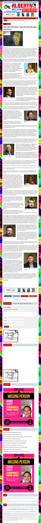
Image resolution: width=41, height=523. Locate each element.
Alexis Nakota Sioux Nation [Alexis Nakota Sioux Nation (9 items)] (22, 507)
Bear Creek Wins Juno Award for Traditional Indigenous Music (11, 438)
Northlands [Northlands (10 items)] (18, 517)
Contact (15, 0)
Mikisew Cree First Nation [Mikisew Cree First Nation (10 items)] (19, 515)
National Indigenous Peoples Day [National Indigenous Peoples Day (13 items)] (32, 515)
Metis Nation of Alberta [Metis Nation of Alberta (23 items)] (11, 515)
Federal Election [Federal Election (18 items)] (6, 514)
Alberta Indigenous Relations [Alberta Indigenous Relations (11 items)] (15, 507)
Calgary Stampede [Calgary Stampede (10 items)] (9, 511)
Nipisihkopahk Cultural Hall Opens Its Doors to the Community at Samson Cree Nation (15, 440)
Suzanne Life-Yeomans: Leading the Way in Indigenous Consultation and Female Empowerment (16, 451)
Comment (5, 310)
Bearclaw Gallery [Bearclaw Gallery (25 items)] (29, 509)
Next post (24, 299)
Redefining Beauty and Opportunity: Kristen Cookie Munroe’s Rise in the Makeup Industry (15, 447)
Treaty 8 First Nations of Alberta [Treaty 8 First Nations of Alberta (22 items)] (17, 519)
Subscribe (8, 0)
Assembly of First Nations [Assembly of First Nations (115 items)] (18, 509)
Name (5, 317)
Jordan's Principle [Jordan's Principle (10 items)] (32, 514)
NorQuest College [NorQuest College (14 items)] (6, 517)
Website (5, 323)
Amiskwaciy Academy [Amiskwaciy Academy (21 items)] (33, 507)
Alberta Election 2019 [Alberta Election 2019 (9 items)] (9, 507)
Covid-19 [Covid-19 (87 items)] (33, 511)
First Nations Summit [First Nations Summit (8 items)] (11, 514)
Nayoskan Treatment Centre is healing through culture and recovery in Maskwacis (14, 442)
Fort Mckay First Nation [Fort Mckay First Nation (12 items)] (16, 514)
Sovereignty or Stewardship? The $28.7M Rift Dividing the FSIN (12, 432)
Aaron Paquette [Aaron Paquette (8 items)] (5, 507)
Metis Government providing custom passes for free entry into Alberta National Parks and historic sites (17, 436)
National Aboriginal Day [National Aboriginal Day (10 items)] (24, 515)
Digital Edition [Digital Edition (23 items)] (6, 512)
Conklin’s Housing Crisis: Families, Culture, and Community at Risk (12, 449)
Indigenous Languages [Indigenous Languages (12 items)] (26, 514)
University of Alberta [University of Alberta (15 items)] (14, 520)
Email (5, 320)
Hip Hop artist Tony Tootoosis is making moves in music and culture (12, 445)
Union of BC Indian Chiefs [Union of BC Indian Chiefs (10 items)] (7, 520)
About (4, 0)
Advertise (12, 0)
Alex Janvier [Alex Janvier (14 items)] (27, 507)
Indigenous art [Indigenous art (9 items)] (21, 514)
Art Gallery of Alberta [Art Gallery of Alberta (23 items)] (7, 509)
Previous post (17, 299)
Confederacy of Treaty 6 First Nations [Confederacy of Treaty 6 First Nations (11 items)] (16, 511)
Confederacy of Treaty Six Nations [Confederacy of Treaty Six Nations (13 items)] (26, 511)
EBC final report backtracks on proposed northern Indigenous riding (12, 434)
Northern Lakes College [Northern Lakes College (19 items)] (13, 517)
